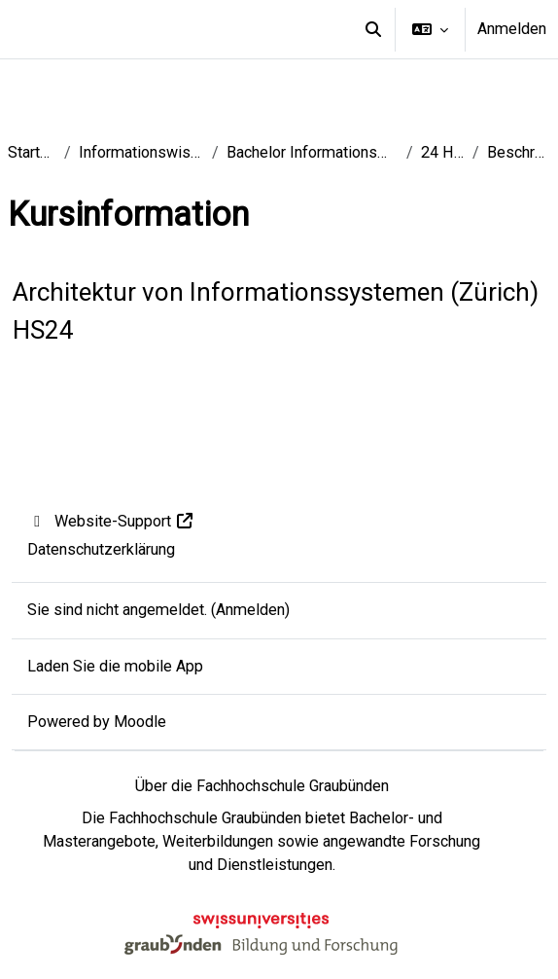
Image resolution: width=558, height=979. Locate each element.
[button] (373, 29)
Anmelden (511, 28)
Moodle (140, 721)
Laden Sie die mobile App (115, 666)
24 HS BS (443, 152)
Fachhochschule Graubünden (205, 818)
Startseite (32, 152)
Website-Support (111, 521)
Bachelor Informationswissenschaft (312, 152)
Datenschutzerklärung (101, 549)
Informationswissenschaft (142, 152)
